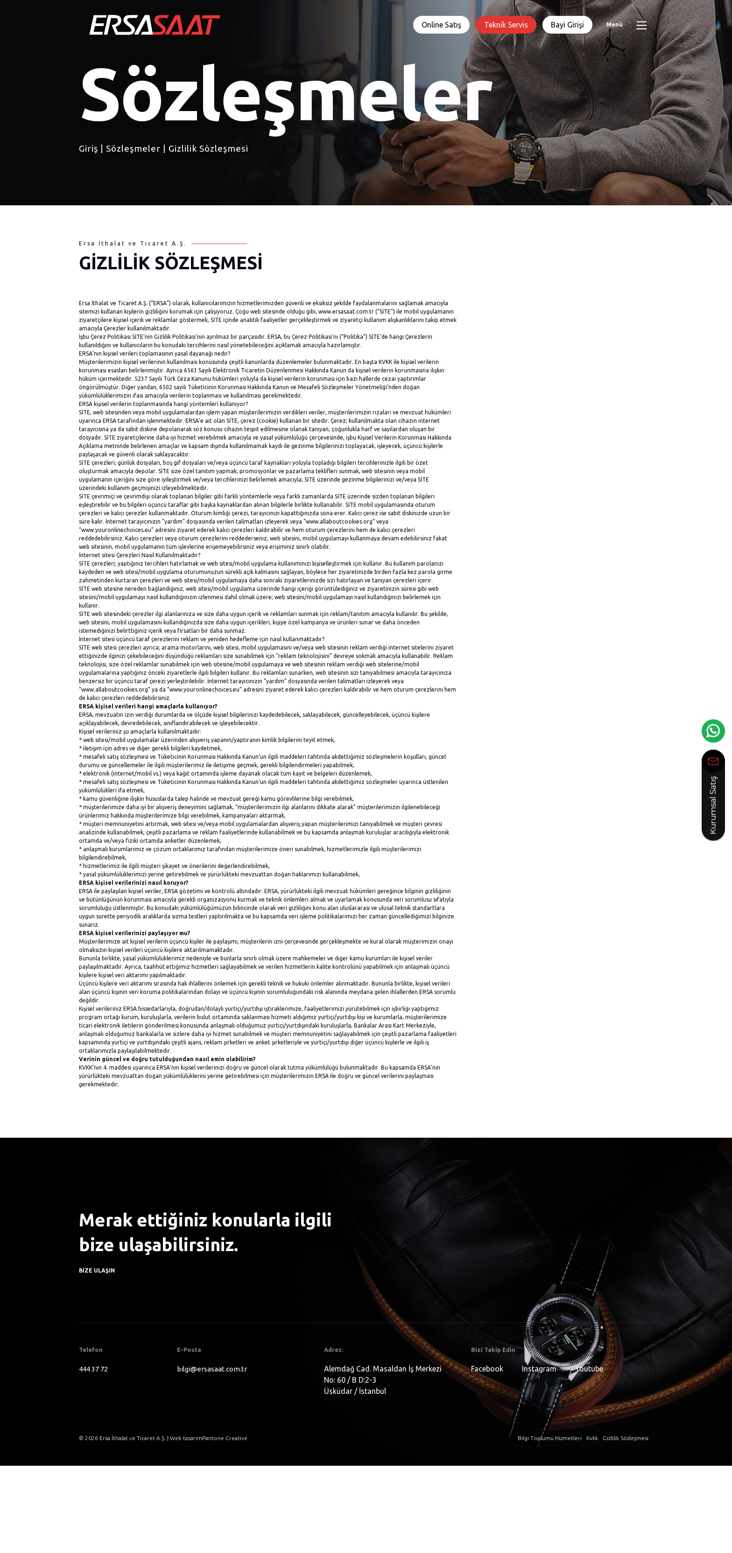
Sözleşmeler (133, 148)
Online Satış (441, 25)
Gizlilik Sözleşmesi (208, 148)
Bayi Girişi (567, 25)
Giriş (88, 148)
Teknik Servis (506, 25)
